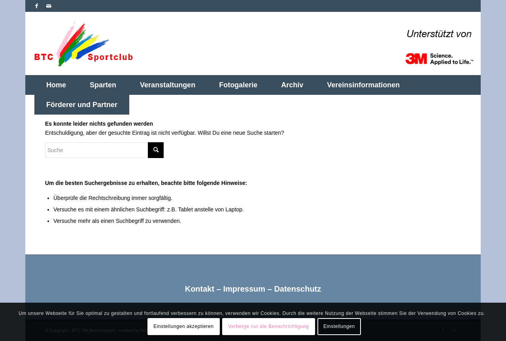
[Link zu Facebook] (36, 6)
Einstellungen (339, 326)
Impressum (244, 288)
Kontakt (199, 288)
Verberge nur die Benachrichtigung (268, 326)
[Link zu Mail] (49, 6)
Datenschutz (297, 288)
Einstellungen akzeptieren (183, 326)
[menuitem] (56, 85)
